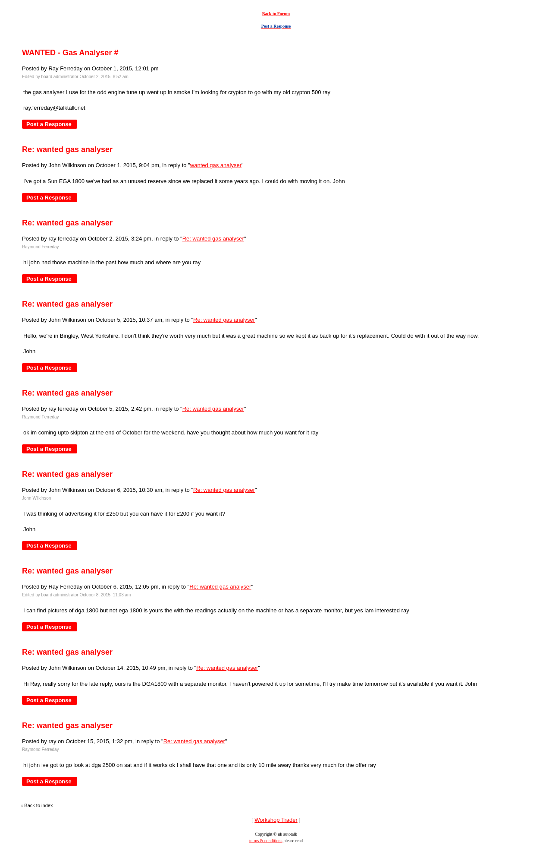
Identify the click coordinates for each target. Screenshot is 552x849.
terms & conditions (265, 840)
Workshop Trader (275, 820)
